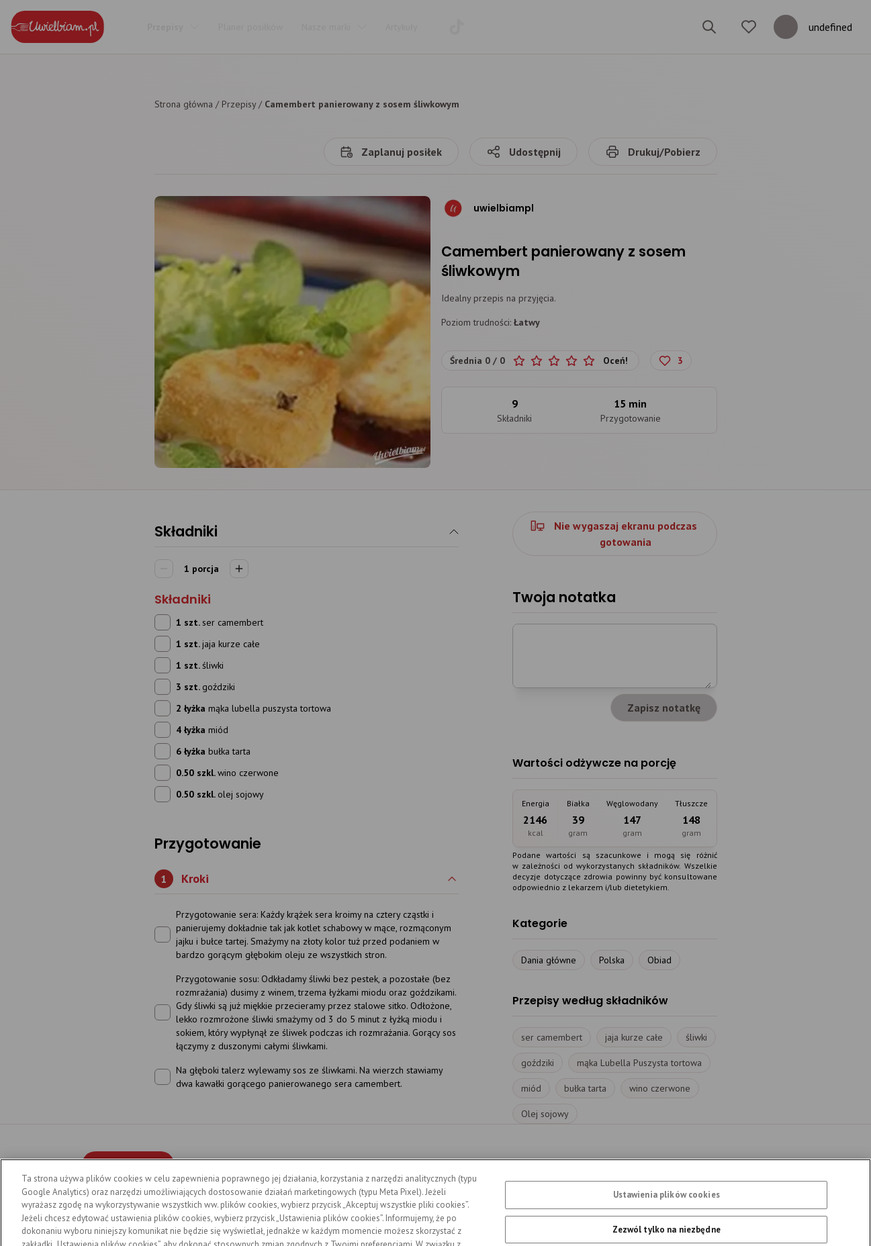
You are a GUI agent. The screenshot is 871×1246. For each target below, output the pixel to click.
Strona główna (183, 104)
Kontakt (538, 1167)
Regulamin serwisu (452, 1167)
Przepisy (239, 104)
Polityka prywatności (336, 1167)
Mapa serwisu (614, 1167)
